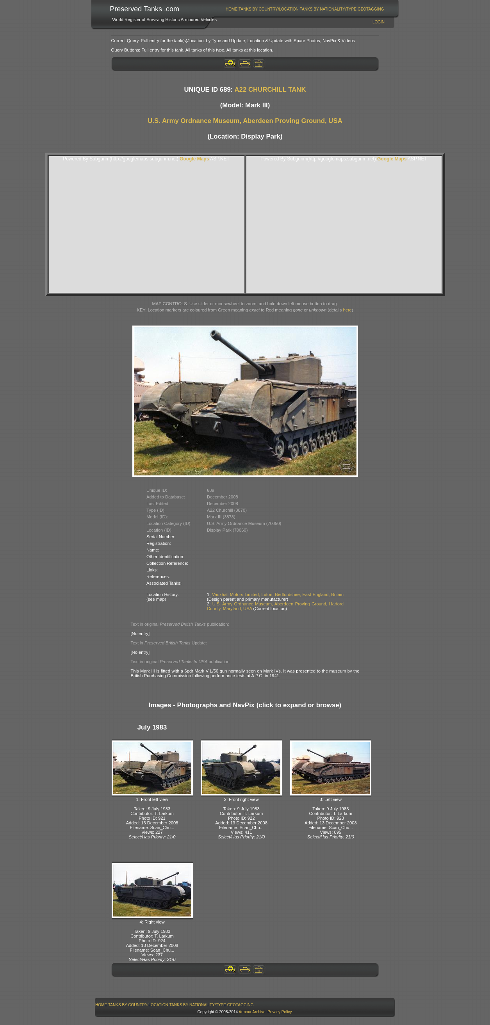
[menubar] (305, 9)
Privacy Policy (279, 1012)
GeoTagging (371, 9)
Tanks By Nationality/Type (328, 9)
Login (378, 22)
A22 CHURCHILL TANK (270, 89)
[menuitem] (231, 9)
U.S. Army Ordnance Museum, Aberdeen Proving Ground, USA (245, 121)
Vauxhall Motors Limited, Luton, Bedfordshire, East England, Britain (278, 594)
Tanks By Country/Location (269, 9)
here (347, 310)
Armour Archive (252, 1012)
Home (231, 9)
